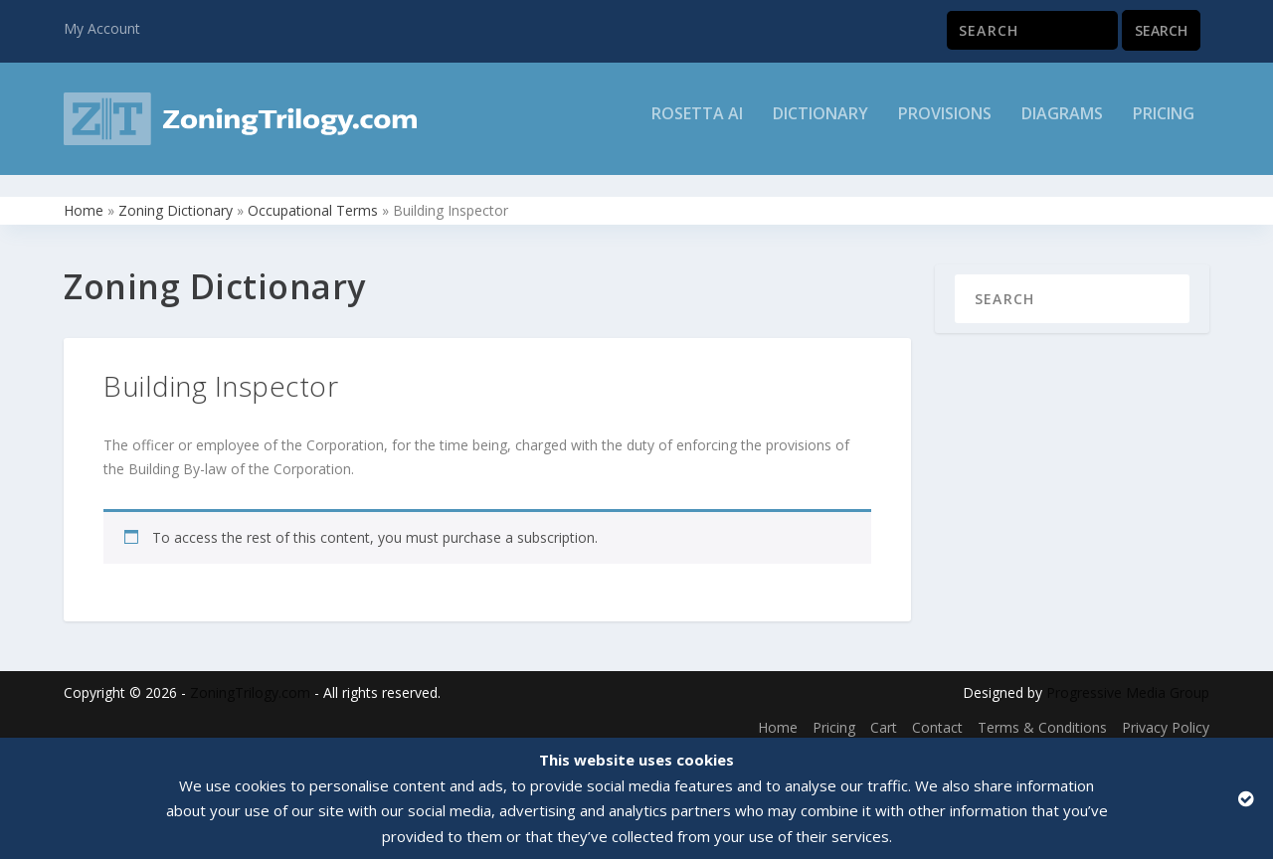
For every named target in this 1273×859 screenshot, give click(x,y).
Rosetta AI (697, 125)
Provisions (945, 125)
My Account (102, 28)
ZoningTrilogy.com (250, 681)
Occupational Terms (313, 199)
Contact (937, 716)
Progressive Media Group (1127, 681)
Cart (883, 716)
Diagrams (1062, 125)
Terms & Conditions (1042, 716)
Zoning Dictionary (175, 199)
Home (83, 199)
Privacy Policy (1165, 716)
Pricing (1163, 125)
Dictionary (820, 125)
